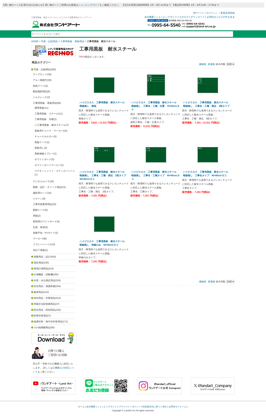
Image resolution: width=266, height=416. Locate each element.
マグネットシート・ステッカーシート (55, 170)
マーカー (37, 238)
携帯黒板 (39, 107)
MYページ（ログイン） (205, 13)
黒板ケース (40, 142)
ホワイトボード (43, 159)
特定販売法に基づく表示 (154, 406)
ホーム (81, 406)
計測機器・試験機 (43, 274)
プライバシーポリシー (130, 406)
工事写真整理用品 (42, 204)
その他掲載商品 (42, 327)
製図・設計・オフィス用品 (47, 187)
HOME (34, 41)
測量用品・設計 (42, 256)
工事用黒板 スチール (46, 113)
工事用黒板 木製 (44, 119)
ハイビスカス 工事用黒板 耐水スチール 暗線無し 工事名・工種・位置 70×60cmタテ (155, 106)
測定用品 (38, 262)
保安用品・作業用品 (44, 298)
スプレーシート (41, 244)
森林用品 (38, 292)
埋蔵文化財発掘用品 (44, 304)
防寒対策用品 (41, 315)
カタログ (184, 17)
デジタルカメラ (41, 181)
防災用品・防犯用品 (44, 309)
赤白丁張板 (39, 250)
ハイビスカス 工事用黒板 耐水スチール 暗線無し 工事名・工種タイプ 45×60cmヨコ (155, 175)
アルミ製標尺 (40, 80)
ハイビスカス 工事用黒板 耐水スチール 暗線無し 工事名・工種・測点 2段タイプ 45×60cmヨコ (104, 175)
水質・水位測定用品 (44, 280)
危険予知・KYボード (44, 232)
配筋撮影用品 (40, 91)
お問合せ (211, 17)
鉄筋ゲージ (39, 85)
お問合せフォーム (177, 406)
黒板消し (39, 147)
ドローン (37, 198)
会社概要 (149, 17)
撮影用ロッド (40, 192)
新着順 (211, 64)
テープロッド (40, 74)
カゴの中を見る (226, 17)
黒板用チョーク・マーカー (49, 130)
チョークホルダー (44, 136)
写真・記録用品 (49, 41)
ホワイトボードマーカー (48, 165)
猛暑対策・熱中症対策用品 (48, 321)
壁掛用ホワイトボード (45, 221)
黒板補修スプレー (44, 153)
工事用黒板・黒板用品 (72, 41)
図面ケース (39, 210)
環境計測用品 (41, 268)
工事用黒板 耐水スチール (51, 125)
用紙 (35, 215)
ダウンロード (198, 17)
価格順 (202, 64)
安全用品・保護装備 (44, 286)
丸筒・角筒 (39, 227)
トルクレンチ (40, 97)
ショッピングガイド (89, 5)
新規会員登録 (228, 13)
